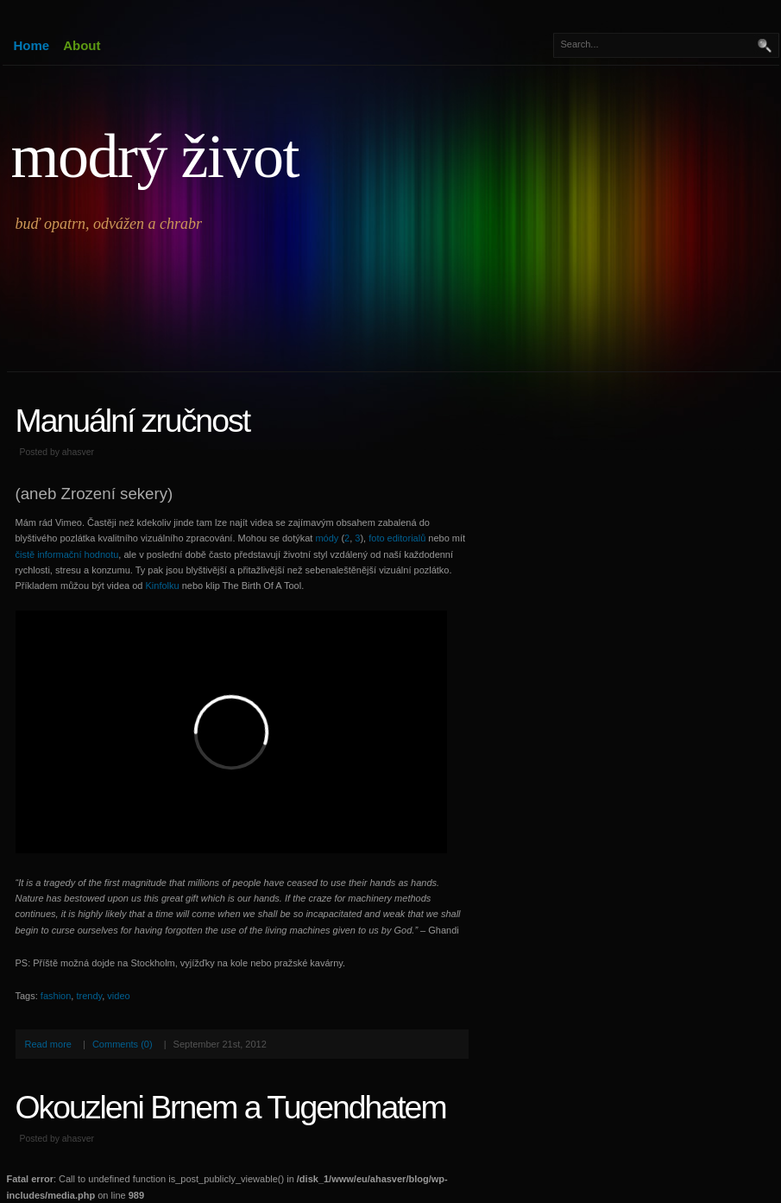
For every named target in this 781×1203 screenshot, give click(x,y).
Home (32, 45)
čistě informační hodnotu (67, 554)
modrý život (155, 156)
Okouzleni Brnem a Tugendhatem (231, 1107)
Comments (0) (122, 1044)
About (81, 45)
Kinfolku (163, 585)
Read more (48, 1044)
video (118, 996)
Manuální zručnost (133, 420)
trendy (89, 996)
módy (326, 538)
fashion (56, 996)
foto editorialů (396, 538)
